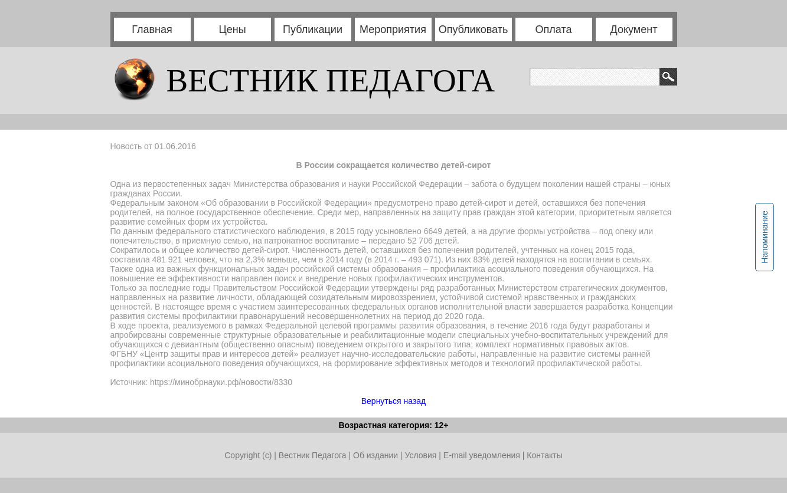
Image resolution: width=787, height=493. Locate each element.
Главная (152, 29)
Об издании (375, 455)
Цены (232, 29)
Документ (634, 29)
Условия (421, 455)
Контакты (544, 455)
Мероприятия (393, 29)
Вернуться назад (393, 401)
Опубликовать (473, 29)
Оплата (553, 29)
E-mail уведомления (481, 455)
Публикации (312, 29)
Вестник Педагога (314, 455)
